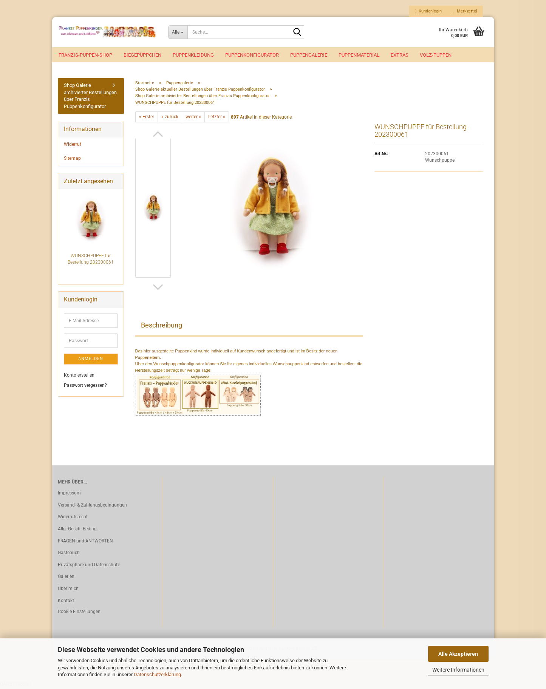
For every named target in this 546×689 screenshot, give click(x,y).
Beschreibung (161, 327)
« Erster (146, 118)
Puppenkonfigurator (252, 55)
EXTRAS (399, 55)
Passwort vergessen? (85, 386)
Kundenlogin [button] (428, 11)
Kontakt (66, 601)
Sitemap (72, 159)
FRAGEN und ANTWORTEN (85, 542)
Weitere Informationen (458, 670)
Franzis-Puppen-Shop (85, 55)
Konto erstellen (79, 376)
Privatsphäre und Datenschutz (89, 566)
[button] (158, 135)
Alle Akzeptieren (458, 654)
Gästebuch (69, 554)
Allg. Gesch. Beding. (78, 530)
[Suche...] (177, 32)
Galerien (66, 578)
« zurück (169, 118)
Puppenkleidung (193, 55)
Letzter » (216, 118)
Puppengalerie (308, 55)
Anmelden (90, 360)
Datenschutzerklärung (157, 674)
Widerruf (72, 145)
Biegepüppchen (142, 55)
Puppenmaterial (359, 55)
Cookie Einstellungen (79, 613)
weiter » (193, 118)
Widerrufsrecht (73, 518)
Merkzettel (465, 11)
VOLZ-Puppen (436, 55)
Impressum (69, 494)
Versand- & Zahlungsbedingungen (92, 506)
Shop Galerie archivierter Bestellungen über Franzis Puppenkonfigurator (90, 97)
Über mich (68, 590)
